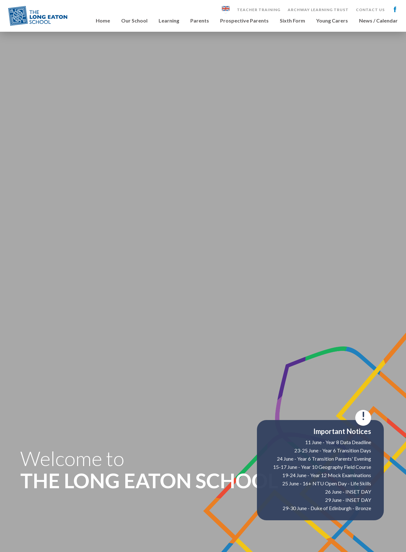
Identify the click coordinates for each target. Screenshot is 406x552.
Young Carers (332, 20)
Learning (169, 20)
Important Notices (342, 431)
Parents (199, 20)
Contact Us (370, 10)
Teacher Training (258, 10)
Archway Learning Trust (318, 10)
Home (103, 20)
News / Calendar (378, 20)
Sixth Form (292, 20)
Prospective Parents (244, 20)
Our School (134, 20)
